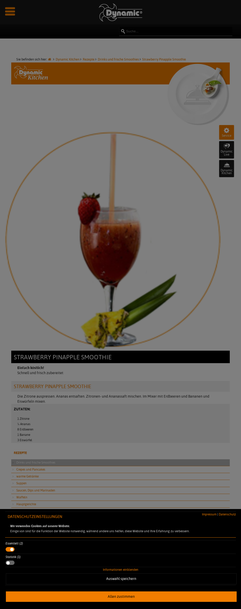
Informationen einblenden (120, 570)
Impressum (209, 514)
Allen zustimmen (121, 596)
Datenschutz (227, 514)
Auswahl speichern (121, 578)
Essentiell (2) (14, 543)
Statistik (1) (13, 557)
